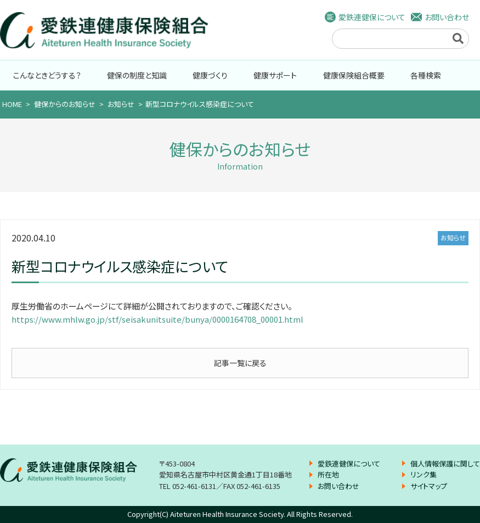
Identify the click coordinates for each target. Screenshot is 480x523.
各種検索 (425, 75)
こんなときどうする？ (47, 75)
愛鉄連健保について (371, 17)
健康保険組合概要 (354, 75)
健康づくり (210, 75)
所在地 (328, 474)
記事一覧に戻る (240, 362)
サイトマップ (428, 486)
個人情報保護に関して (445, 463)
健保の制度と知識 (137, 75)
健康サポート (275, 75)
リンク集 (423, 474)
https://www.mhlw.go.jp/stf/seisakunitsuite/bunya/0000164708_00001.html (157, 319)
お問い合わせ (447, 17)
